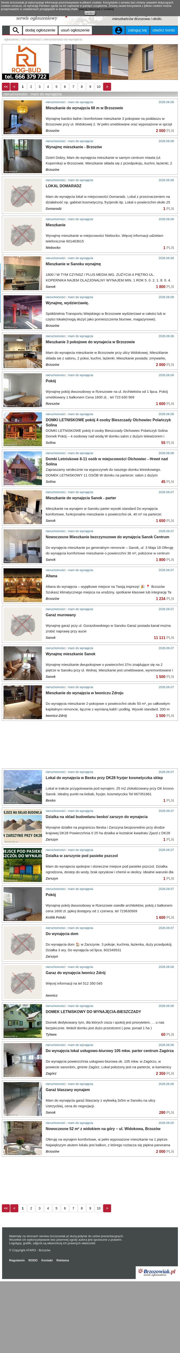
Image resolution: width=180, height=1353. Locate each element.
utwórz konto (164, 30)
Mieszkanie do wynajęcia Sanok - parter (81, 570)
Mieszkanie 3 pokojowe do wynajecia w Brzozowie (90, 368)
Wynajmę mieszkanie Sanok (70, 726)
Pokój (51, 407)
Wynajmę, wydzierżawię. (67, 329)
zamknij (90, 13)
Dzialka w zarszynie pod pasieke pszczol (82, 927)
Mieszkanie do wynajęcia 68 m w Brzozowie (84, 134)
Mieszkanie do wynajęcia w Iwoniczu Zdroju (85, 765)
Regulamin (17, 1332)
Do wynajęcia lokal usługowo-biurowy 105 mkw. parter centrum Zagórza (110, 1122)
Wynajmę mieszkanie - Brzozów (74, 173)
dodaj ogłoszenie (40, 30)
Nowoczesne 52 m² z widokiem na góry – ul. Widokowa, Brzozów (103, 1200)
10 (99, 112)
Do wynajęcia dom (62, 1005)
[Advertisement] (90, 94)
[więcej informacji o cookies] (96, 9)
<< (6, 112)
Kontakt (46, 1332)
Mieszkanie (55, 251)
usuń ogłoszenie (75, 30)
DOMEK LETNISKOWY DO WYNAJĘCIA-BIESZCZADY (93, 1083)
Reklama (62, 1332)
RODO (33, 1332)
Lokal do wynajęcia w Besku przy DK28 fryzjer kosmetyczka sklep (104, 849)
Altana (51, 648)
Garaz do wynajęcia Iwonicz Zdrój (75, 1044)
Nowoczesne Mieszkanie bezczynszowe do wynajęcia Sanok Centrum (107, 609)
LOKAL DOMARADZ (64, 212)
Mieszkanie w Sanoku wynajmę (73, 290)
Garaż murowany (61, 687)
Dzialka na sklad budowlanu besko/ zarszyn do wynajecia (97, 888)
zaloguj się (137, 30)
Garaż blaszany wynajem (68, 1161)
